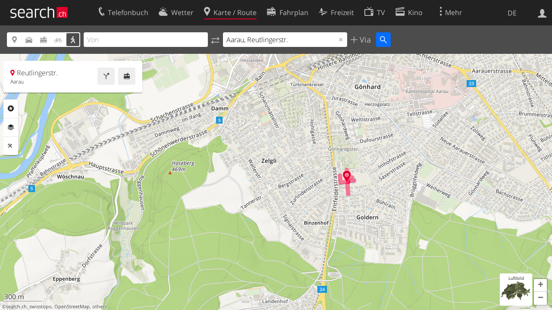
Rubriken (10, 108)
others (99, 307)
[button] (540, 285)
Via (364, 39)
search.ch (16, 307)
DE (512, 13)
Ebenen (10, 127)
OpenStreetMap (72, 307)
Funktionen (10, 146)
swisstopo (40, 307)
